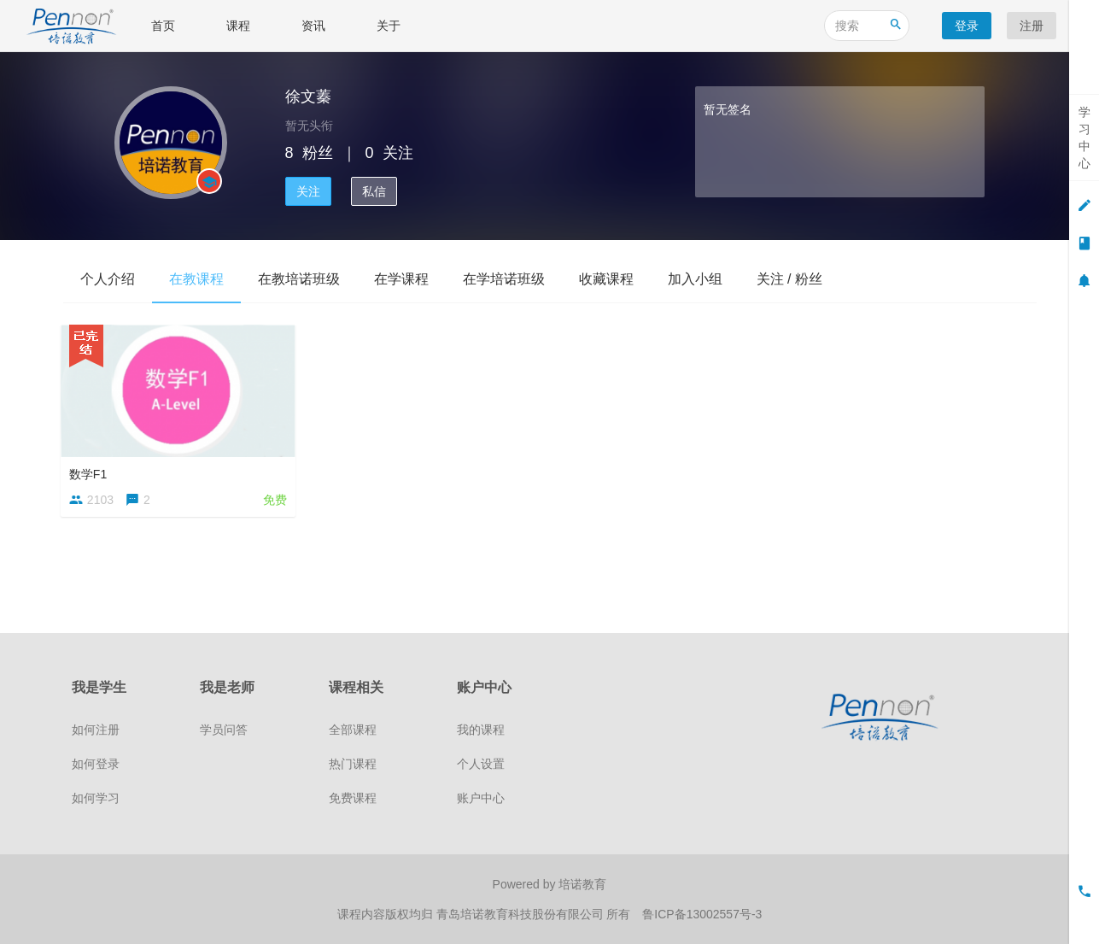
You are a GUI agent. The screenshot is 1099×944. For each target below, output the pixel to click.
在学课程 (401, 279)
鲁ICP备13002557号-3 (702, 914)
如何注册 (96, 729)
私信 (374, 191)
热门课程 (353, 764)
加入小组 (695, 279)
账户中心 (481, 798)
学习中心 (1084, 137)
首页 (163, 25)
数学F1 (90, 471)
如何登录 (96, 764)
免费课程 (353, 798)
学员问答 (224, 729)
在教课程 (196, 279)
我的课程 (481, 729)
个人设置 (481, 764)
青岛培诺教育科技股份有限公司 (521, 914)
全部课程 (353, 729)
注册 (1031, 25)
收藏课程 (606, 279)
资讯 (313, 25)
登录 (967, 25)
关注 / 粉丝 (789, 279)
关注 (308, 191)
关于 (388, 25)
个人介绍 (107, 279)
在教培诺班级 (299, 279)
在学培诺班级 (504, 279)
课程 (238, 25)
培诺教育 (582, 884)
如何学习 (96, 798)
